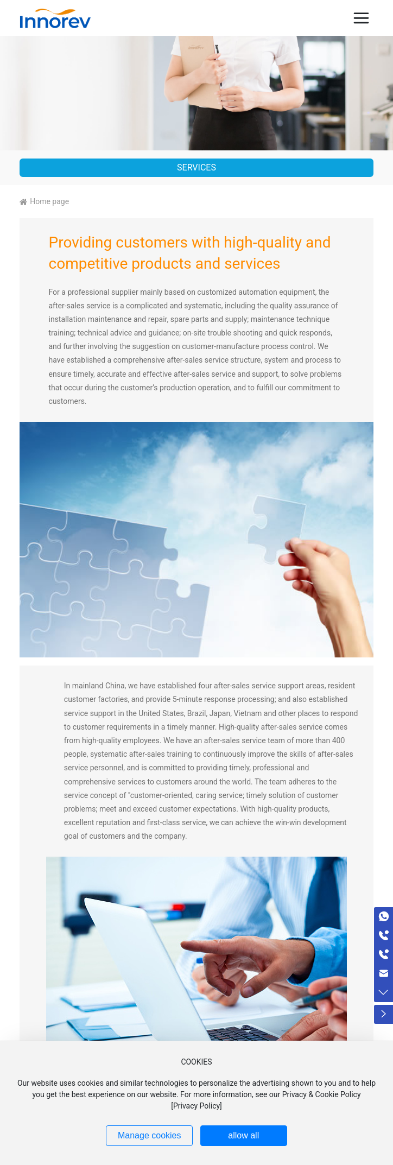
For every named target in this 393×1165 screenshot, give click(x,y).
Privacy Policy (196, 1105)
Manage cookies (149, 1135)
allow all (243, 1135)
